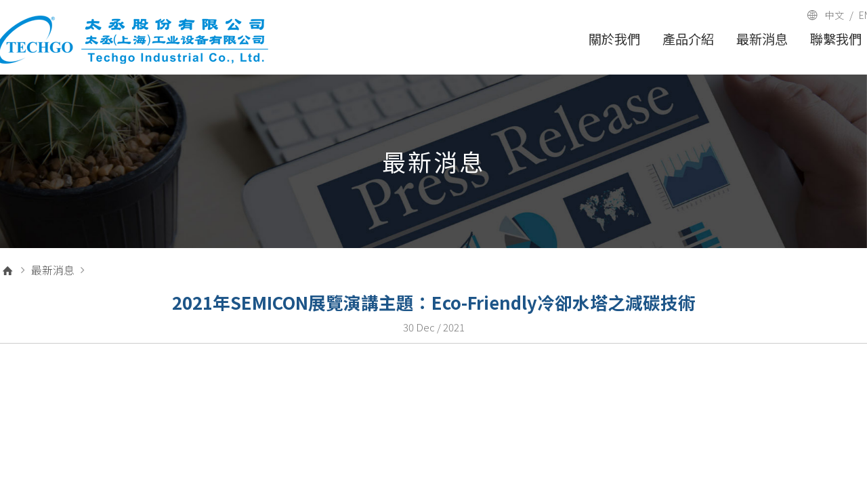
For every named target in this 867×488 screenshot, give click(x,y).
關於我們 (614, 38)
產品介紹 (688, 38)
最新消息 (762, 38)
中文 (834, 15)
